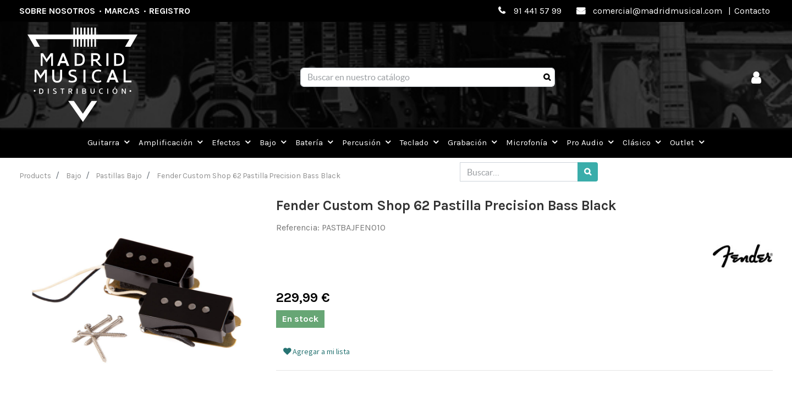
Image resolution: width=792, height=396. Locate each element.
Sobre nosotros (57, 11)
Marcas (122, 11)
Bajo (73, 175)
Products (35, 175)
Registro (169, 11)
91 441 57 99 (538, 11)
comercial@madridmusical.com (657, 11)
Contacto (752, 11)
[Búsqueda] (547, 77)
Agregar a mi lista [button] (316, 351)
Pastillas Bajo (119, 175)
